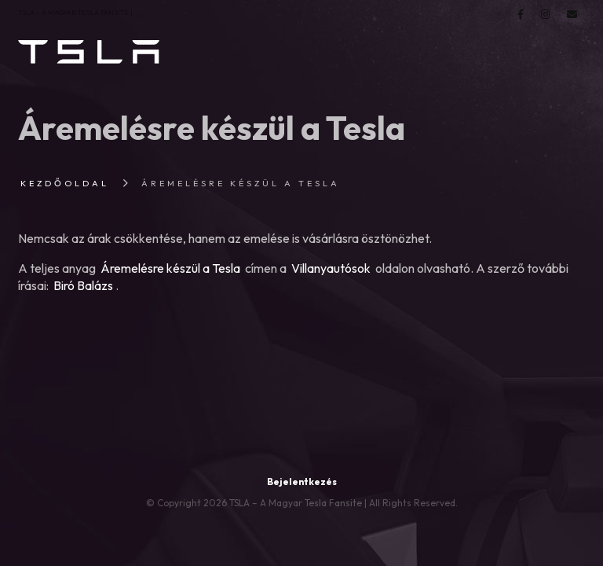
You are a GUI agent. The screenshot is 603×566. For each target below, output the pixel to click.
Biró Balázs (83, 285)
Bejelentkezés (302, 481)
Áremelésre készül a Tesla (170, 268)
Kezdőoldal (64, 183)
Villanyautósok (331, 268)
